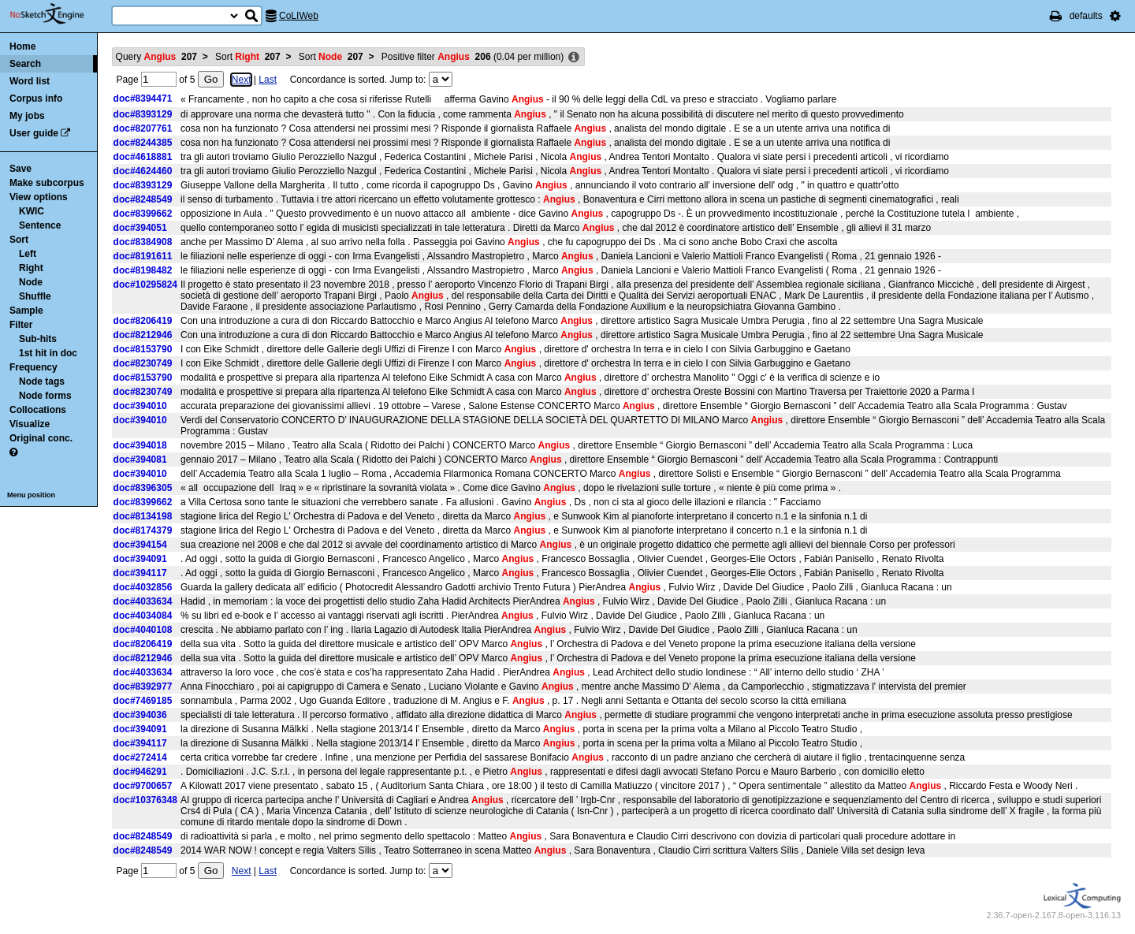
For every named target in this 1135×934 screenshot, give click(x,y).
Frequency (33, 367)
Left (27, 253)
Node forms (45, 395)
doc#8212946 (143, 334)
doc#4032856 (143, 587)
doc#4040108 (143, 629)
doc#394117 (140, 573)
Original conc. (41, 438)
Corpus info (35, 98)
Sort (18, 239)
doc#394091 (140, 558)
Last (268, 79)
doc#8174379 (143, 530)
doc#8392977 (143, 686)
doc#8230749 (143, 363)
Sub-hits (38, 338)
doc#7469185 (143, 700)
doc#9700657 (143, 785)
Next (241, 79)
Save (20, 168)
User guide (33, 133)
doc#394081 (140, 459)
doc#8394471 (143, 98)
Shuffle (35, 296)
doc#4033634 (143, 601)
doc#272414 (140, 757)
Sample (26, 310)
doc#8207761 (143, 128)
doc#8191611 (143, 256)
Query (156, 56)
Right (31, 268)
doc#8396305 (143, 487)
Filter (20, 324)
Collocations (37, 409)
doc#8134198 (143, 516)
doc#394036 (140, 714)
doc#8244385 (143, 142)
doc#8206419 (143, 320)
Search (25, 63)
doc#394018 (140, 445)
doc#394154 (140, 544)
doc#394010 (140, 405)
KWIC (31, 211)
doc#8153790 (143, 349)
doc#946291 (140, 771)
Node (31, 282)
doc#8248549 (143, 199)
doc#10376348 (145, 800)
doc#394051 (140, 227)
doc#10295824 (145, 284)
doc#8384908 (143, 241)
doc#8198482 (143, 270)
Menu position (31, 495)
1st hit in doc (48, 353)
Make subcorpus (46, 182)
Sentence (40, 225)
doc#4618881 (143, 156)
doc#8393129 (143, 114)
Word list (29, 81)
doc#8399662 (143, 213)
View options (38, 197)
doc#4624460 (143, 171)
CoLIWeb (298, 15)
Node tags (42, 381)
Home (22, 46)
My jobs (27, 115)
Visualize (29, 424)
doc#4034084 (143, 615)
